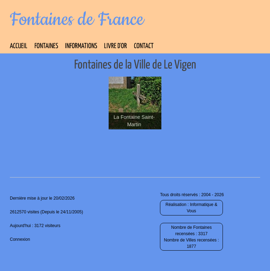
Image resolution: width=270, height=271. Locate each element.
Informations (81, 46)
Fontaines (46, 46)
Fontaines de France (77, 19)
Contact (144, 46)
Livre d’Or (115, 46)
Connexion (20, 239)
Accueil (18, 46)
